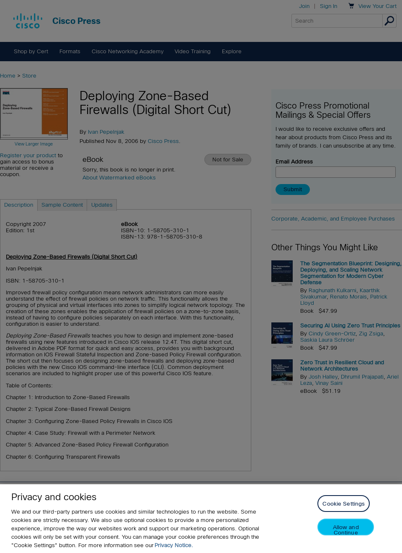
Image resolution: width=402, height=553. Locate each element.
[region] (201, 518)
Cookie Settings (343, 504)
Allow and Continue (346, 529)
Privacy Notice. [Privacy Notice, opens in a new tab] (174, 545)
